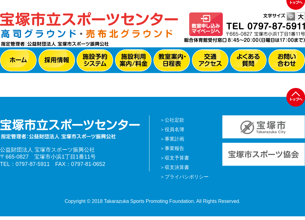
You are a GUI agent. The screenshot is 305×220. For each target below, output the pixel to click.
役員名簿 (174, 129)
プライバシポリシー (187, 176)
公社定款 (174, 120)
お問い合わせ (286, 60)
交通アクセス (210, 60)
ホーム (18, 60)
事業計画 (174, 138)
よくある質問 (248, 60)
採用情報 (56, 60)
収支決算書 (177, 167)
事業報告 (174, 148)
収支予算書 (177, 157)
